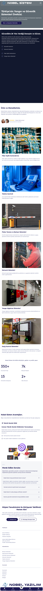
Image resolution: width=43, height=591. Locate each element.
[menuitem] (21, 570)
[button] (40, 3)
